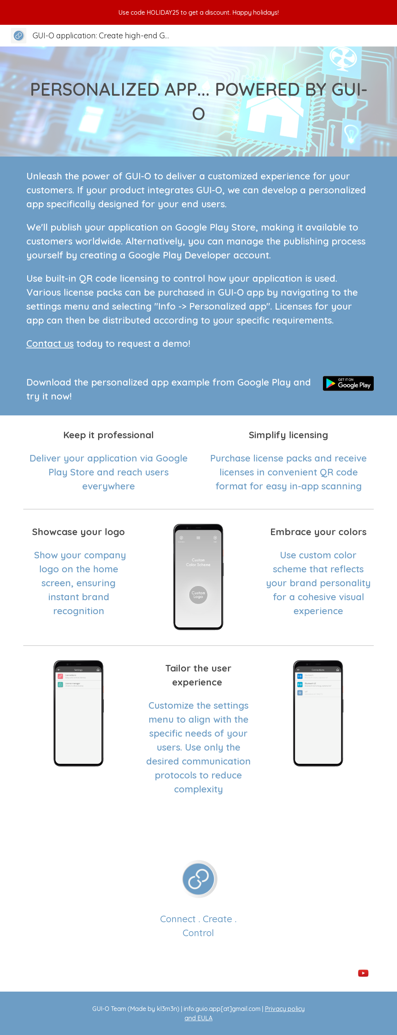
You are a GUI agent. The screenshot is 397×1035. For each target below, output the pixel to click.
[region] (198, 12)
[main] (198, 101)
